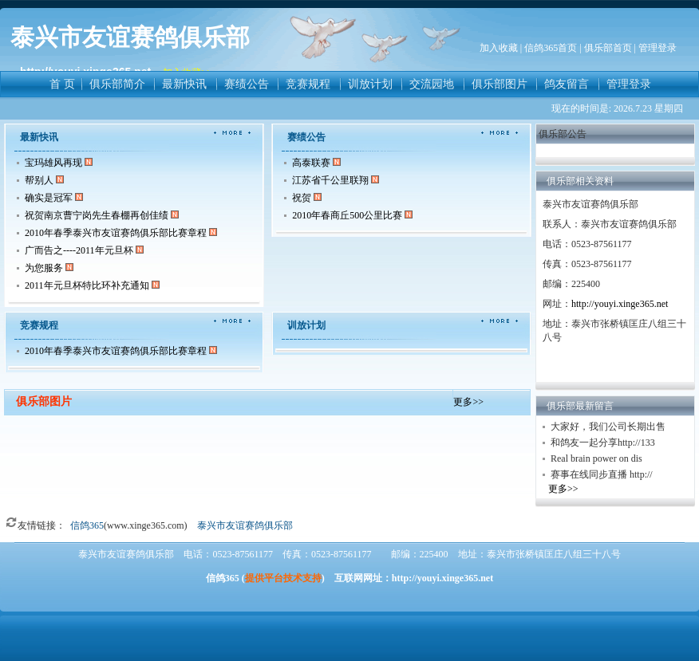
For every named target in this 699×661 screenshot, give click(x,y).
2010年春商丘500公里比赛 (347, 215)
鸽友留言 (566, 84)
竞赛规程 (308, 84)
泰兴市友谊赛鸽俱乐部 (245, 525)
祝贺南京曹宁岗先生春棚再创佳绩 (98, 215)
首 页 (62, 84)
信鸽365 (87, 525)
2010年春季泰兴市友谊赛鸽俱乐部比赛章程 (116, 232)
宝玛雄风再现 (53, 162)
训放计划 (370, 84)
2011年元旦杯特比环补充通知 (87, 285)
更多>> (468, 401)
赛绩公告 (246, 84)
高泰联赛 (311, 162)
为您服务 (44, 267)
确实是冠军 (49, 197)
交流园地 (431, 84)
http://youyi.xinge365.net (619, 303)
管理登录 (628, 84)
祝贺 (301, 197)
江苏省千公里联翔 (331, 180)
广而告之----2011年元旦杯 (79, 250)
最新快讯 (184, 84)
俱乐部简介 (117, 84)
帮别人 (40, 180)
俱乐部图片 (499, 84)
